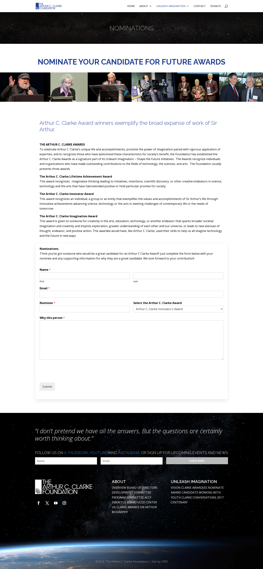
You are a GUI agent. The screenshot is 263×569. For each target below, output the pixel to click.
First (42, 281)
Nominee (47, 303)
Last (135, 281)
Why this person (52, 318)
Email (45, 288)
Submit (47, 387)
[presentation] (67, 376)
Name (45, 270)
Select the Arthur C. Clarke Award (157, 303)
